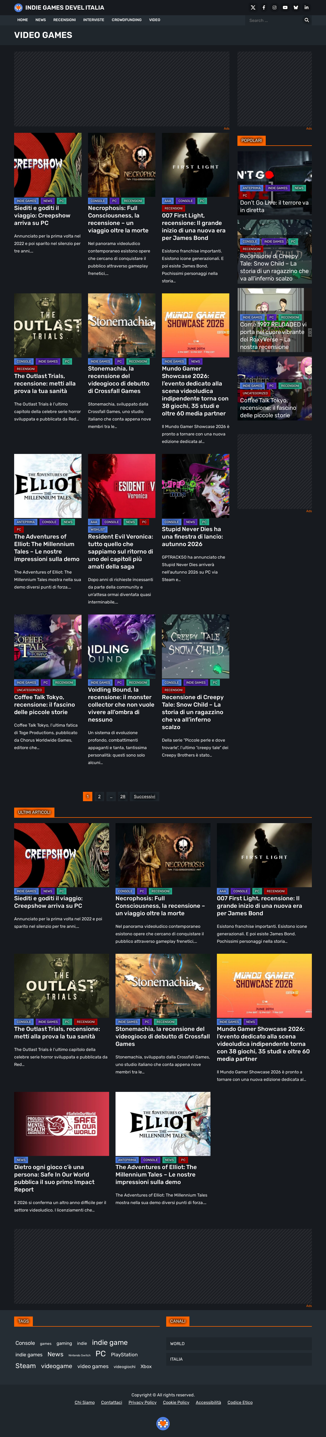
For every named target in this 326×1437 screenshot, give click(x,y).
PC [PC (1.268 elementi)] (101, 1353)
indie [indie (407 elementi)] (82, 1343)
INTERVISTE (93, 20)
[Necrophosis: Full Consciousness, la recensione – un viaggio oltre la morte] (122, 165)
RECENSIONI (64, 20)
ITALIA (176, 1359)
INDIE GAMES (26, 201)
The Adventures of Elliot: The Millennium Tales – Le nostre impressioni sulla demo (47, 548)
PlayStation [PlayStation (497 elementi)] (124, 1355)
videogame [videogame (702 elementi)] (56, 1366)
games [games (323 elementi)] (45, 1343)
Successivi (144, 796)
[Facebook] (264, 7)
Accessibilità (208, 1402)
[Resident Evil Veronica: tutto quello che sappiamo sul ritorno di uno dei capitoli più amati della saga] (122, 486)
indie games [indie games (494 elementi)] (28, 1355)
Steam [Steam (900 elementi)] (25, 1366)
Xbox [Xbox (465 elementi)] (146, 1366)
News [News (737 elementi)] (55, 1354)
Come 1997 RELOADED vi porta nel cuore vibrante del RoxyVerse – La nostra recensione (273, 336)
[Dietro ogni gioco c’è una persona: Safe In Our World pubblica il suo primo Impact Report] (61, 1124)
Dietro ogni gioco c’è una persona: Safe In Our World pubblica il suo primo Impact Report (54, 1178)
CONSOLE (98, 201)
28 (122, 796)
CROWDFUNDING (127, 20)
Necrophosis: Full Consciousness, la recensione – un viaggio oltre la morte (118, 219)
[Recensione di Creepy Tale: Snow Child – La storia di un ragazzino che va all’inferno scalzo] (195, 646)
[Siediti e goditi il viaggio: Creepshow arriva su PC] (48, 165)
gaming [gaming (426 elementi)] (64, 1343)
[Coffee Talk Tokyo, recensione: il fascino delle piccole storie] (48, 646)
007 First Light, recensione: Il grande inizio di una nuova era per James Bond (194, 227)
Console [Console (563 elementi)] (25, 1343)
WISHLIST (98, 529)
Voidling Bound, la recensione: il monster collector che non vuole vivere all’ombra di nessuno (121, 704)
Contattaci (111, 1402)
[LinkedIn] (306, 7)
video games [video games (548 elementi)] (93, 1366)
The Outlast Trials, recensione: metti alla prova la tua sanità (45, 383)
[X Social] (253, 7)
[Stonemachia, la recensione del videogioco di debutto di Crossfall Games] (122, 325)
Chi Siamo (85, 1402)
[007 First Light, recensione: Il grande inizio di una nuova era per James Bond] (195, 165)
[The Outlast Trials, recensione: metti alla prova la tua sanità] (48, 325)
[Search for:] (307, 20)
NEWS (40, 20)
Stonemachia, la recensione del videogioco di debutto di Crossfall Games (118, 380)
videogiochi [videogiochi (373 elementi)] (125, 1366)
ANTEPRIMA (26, 522)
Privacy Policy (143, 1402)
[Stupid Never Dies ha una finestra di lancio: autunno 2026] (195, 486)
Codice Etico (240, 1402)
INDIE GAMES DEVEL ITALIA (64, 7)
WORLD (177, 1343)
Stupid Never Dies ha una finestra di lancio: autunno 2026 (192, 536)
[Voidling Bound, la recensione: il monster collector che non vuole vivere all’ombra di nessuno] (122, 646)
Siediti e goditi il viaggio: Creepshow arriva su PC (42, 215)
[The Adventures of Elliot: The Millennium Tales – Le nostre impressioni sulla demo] (48, 486)
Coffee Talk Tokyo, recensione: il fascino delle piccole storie (44, 705)
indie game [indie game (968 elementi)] (110, 1342)
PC (61, 201)
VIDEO (154, 20)
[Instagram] (274, 7)
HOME (22, 20)
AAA (168, 201)
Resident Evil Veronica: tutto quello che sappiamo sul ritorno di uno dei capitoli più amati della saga (120, 551)
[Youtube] (285, 7)
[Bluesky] (296, 7)
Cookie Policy (176, 1402)
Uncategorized (29, 690)
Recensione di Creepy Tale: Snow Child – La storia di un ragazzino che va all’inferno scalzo (193, 712)
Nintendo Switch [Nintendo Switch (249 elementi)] (79, 1355)
